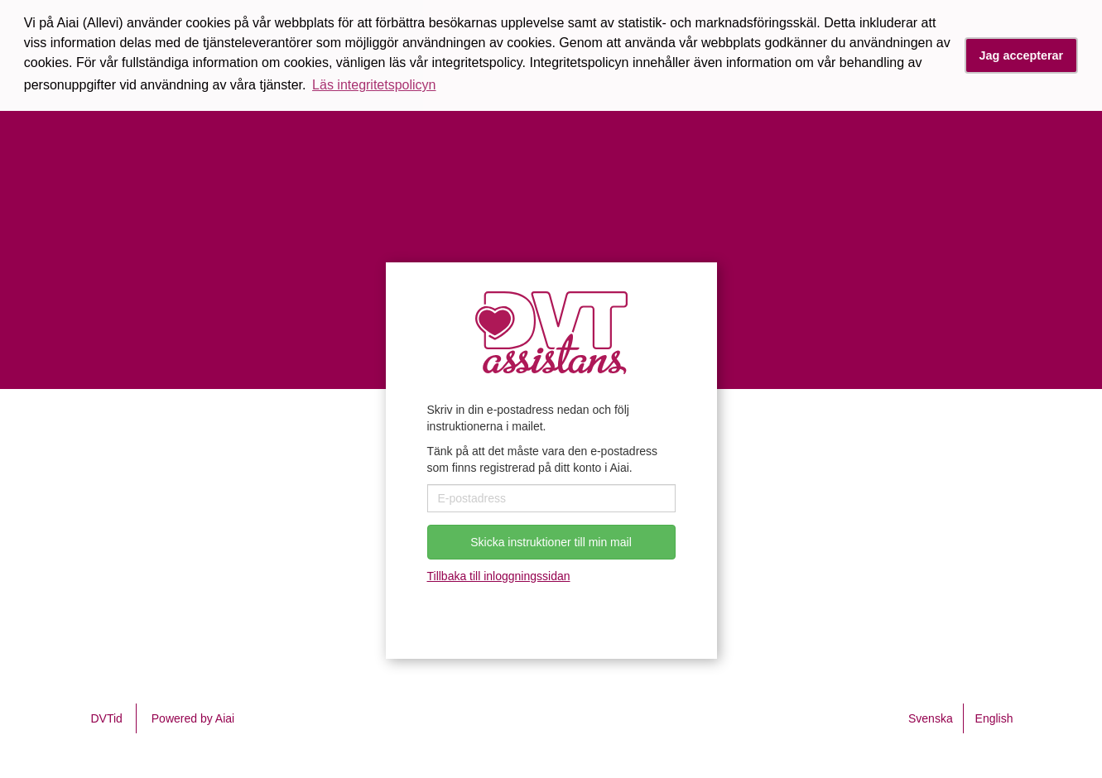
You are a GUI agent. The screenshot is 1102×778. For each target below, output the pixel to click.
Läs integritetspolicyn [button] (374, 85)
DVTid (107, 718)
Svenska (930, 718)
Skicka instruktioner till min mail (551, 542)
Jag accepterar (1021, 55)
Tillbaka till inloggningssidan (498, 576)
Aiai (224, 718)
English (994, 718)
